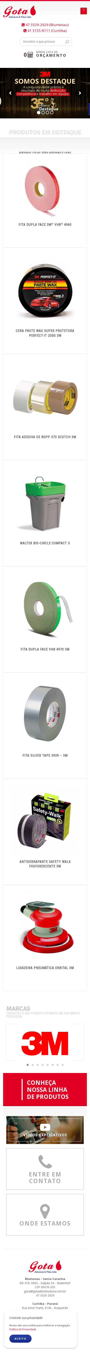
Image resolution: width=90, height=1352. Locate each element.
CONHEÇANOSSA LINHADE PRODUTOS (48, 1089)
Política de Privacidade (22, 1329)
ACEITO (20, 1338)
